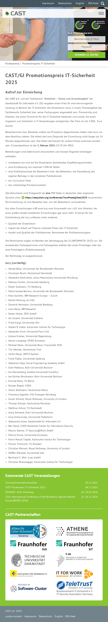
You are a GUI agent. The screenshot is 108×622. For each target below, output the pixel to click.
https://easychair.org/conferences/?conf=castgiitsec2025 (56, 197)
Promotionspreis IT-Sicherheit (38, 63)
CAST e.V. (15, 99)
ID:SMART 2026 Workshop (19, 492)
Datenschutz (65, 3)
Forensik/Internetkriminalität (21, 483)
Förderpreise (12, 63)
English (80, 3)
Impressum (48, 3)
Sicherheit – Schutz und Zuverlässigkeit (66, 99)
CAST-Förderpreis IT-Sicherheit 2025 (25, 487)
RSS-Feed (93, 3)
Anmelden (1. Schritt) (86, 55)
